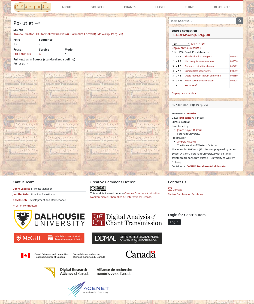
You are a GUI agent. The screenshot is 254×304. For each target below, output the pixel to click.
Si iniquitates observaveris (198, 70)
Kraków (191, 113)
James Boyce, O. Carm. (190, 130)
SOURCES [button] (98, 7)
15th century (186, 117)
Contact (175, 189)
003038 (234, 61)
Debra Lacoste (21, 188)
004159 (234, 75)
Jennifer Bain (21, 194)
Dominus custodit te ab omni (199, 66)
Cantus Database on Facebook (185, 194)
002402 (234, 66)
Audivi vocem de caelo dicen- (199, 80)
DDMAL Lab (20, 200)
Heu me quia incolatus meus (199, 61)
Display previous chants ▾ (186, 48)
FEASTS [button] (160, 7)
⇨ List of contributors (25, 205)
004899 (234, 70)
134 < (194, 43)
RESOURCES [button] (222, 7)
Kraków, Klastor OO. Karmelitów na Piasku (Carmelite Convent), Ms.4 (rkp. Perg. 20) (68, 34)
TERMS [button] (189, 7)
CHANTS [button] (129, 7)
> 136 (201, 43)
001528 (234, 80)
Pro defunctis (22, 54)
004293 (234, 56)
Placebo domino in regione (198, 56)
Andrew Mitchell (186, 141)
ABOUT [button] (67, 7)
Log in (174, 222)
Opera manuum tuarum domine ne (203, 75)
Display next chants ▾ (184, 93)
